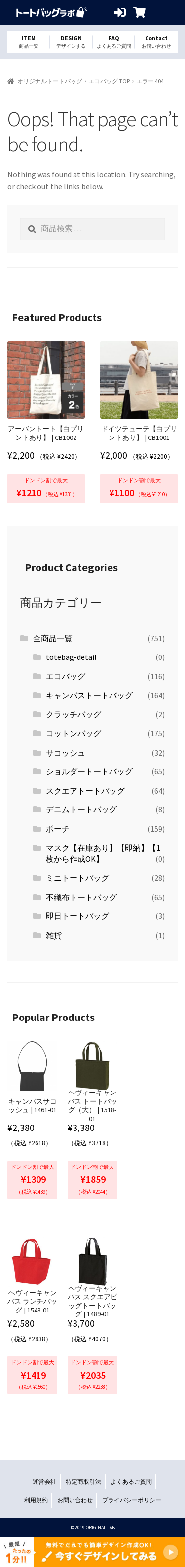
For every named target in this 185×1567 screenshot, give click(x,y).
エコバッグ (65, 676)
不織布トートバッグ (81, 897)
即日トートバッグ (77, 916)
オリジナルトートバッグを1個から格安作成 (51, 12)
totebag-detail (71, 657)
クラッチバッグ (73, 714)
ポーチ (58, 829)
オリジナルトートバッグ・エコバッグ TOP (73, 81)
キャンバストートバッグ (89, 695)
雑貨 (54, 935)
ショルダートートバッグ (89, 771)
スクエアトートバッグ (85, 791)
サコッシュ (65, 753)
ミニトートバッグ (77, 878)
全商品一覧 (53, 638)
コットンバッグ (73, 733)
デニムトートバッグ (81, 809)
